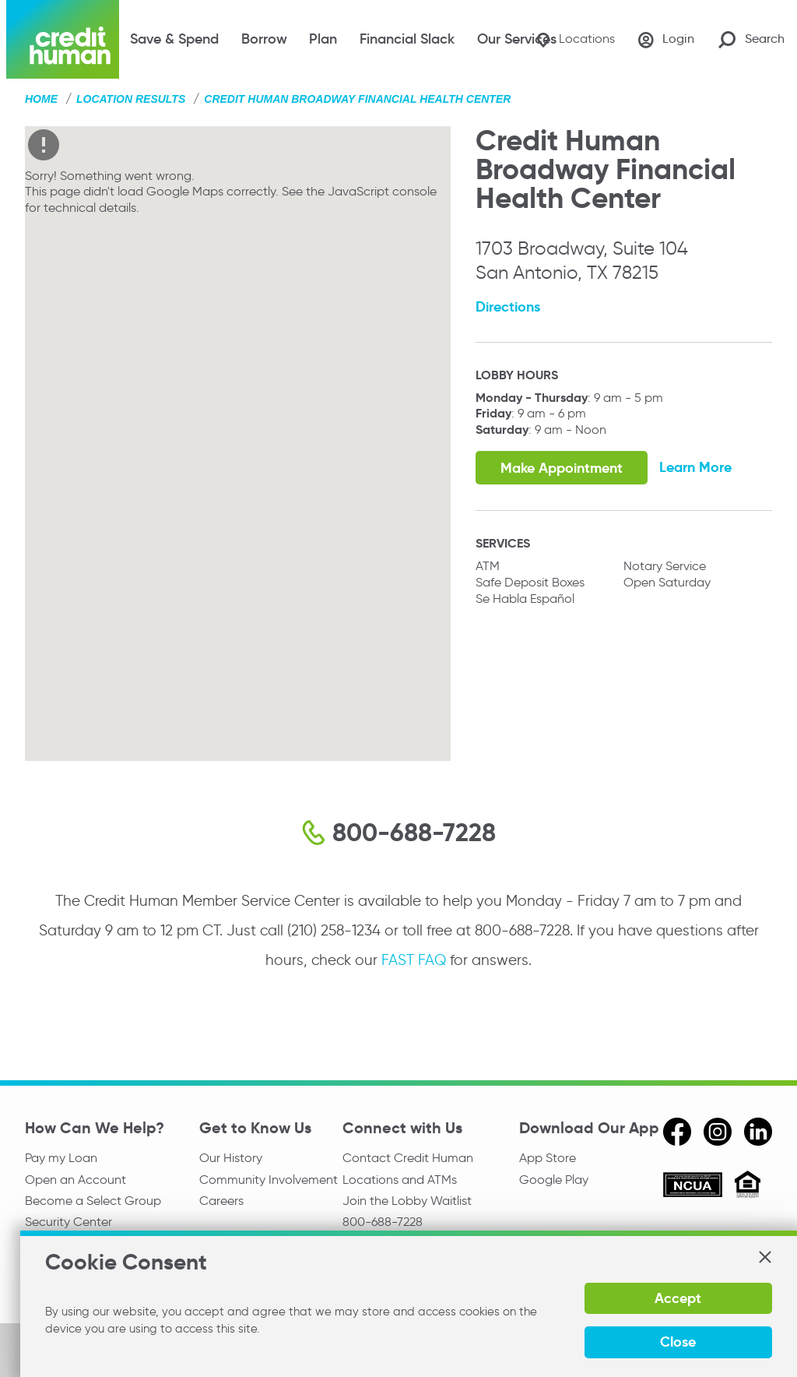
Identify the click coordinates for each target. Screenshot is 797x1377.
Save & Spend (174, 39)
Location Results (130, 99)
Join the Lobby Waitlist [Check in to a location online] (407, 1201)
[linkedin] (758, 1132)
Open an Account (75, 1179)
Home (41, 99)
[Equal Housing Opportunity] (747, 1187)
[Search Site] (751, 39)
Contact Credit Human (407, 1157)
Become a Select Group (93, 1201)
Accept (677, 1298)
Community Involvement (268, 1179)
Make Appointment (561, 468)
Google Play (553, 1179)
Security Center (68, 1222)
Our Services (516, 39)
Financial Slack (407, 39)
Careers (221, 1201)
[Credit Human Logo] (62, 39)
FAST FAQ (413, 960)
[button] (764, 1257)
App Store (547, 1157)
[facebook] (677, 1132)
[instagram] (718, 1132)
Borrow (264, 39)
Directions (508, 306)
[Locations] (573, 39)
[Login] (665, 40)
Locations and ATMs (399, 1179)
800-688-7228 (382, 1222)
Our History (230, 1157)
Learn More (696, 467)
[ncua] (692, 1187)
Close (677, 1342)
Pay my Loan (61, 1157)
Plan (323, 39)
